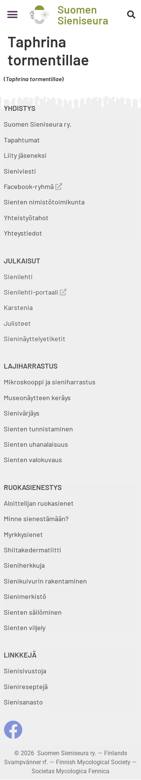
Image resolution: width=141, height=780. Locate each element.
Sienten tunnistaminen (38, 429)
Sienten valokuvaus (33, 459)
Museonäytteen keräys (37, 397)
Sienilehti (18, 276)
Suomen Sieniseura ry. (37, 124)
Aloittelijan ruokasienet (39, 503)
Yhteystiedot (23, 233)
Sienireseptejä (26, 686)
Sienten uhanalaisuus (36, 444)
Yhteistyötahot (26, 217)
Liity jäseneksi (25, 155)
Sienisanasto (23, 702)
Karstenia (18, 307)
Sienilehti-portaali (35, 292)
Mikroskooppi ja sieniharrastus (50, 382)
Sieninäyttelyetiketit (34, 338)
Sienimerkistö (25, 596)
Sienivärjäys (21, 413)
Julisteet (17, 323)
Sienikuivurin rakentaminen (45, 581)
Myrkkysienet (23, 534)
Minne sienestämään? (36, 518)
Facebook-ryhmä (33, 186)
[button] (12, 14)
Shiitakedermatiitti (32, 550)
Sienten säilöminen (33, 612)
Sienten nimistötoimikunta (44, 202)
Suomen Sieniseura (83, 15)
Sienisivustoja (25, 671)
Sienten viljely (24, 627)
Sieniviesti (21, 171)
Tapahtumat (22, 140)
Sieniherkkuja (24, 565)
